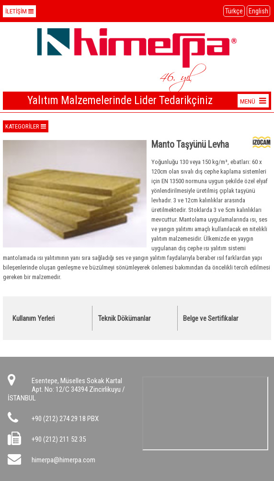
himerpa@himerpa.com (63, 460)
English (258, 11)
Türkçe (234, 11)
